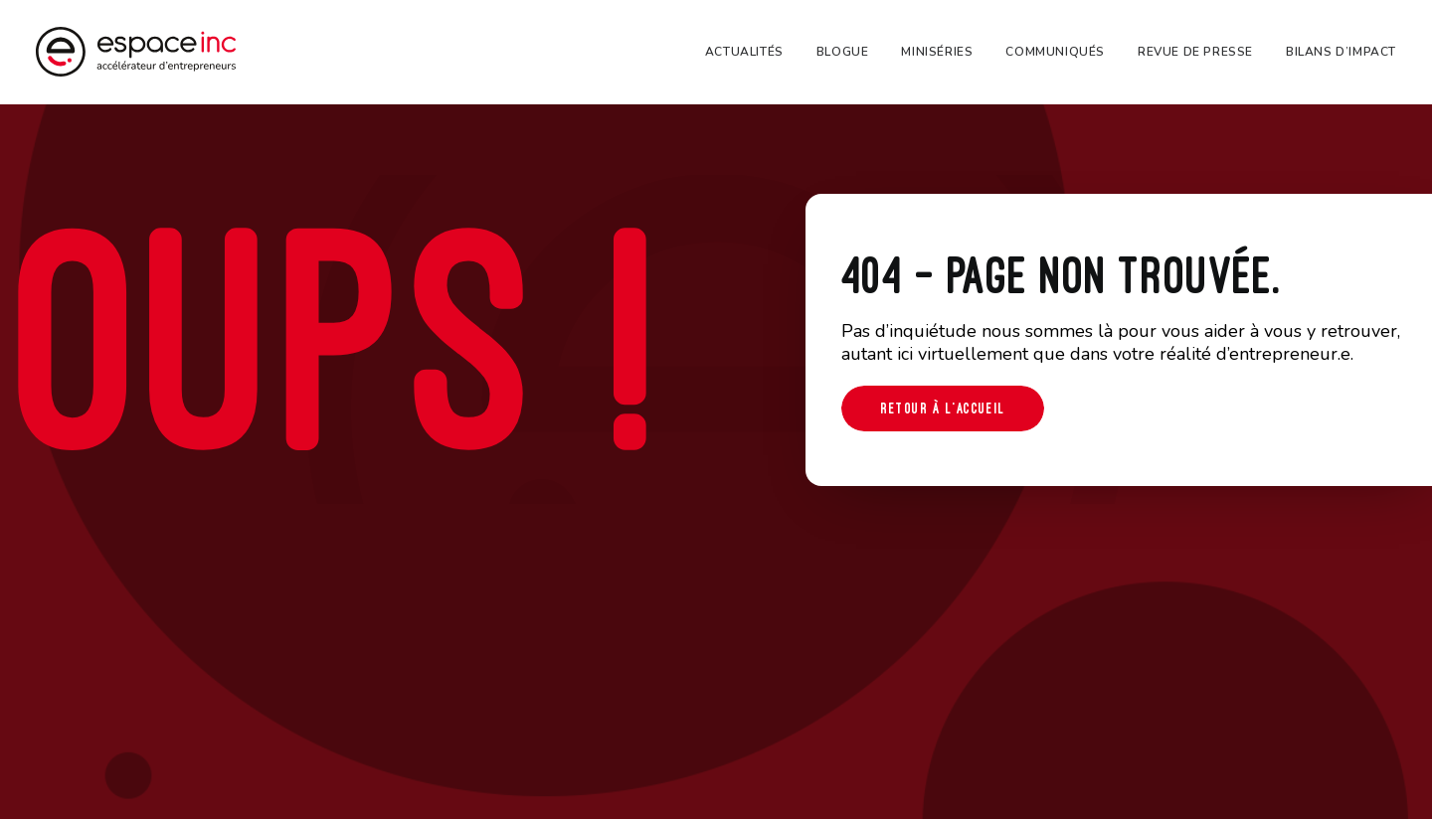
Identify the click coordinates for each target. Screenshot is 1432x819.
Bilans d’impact (1341, 52)
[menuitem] (751, 51)
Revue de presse (1195, 52)
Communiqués (1055, 52)
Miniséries (937, 52)
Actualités (744, 52)
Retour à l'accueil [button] (942, 408)
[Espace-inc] (136, 52)
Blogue (842, 52)
